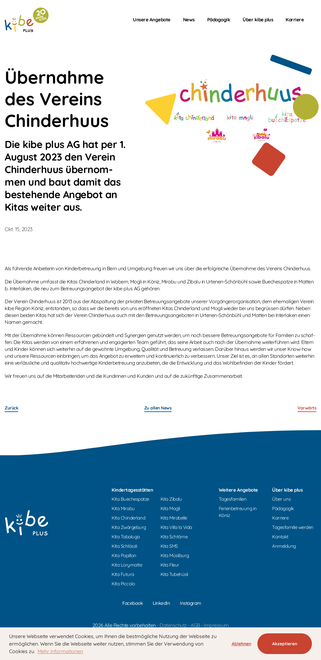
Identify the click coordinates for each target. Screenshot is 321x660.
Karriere (295, 20)
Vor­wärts (306, 408)
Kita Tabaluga (126, 537)
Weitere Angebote (238, 490)
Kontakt (280, 537)
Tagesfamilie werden (292, 527)
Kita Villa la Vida (176, 527)
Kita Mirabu (123, 508)
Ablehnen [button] (241, 644)
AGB (195, 625)
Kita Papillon (124, 555)
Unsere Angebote (152, 20)
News (189, 20)
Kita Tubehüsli (174, 574)
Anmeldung (284, 546)
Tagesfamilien (233, 499)
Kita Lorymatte (127, 565)
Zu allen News (158, 408)
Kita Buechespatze (130, 499)
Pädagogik (218, 20)
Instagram (190, 603)
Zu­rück (11, 408)
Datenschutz (173, 625)
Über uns (281, 499)
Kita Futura (123, 574)
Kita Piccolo (123, 584)
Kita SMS (169, 546)
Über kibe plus (258, 20)
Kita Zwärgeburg (129, 527)
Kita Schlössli (124, 546)
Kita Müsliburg (174, 555)
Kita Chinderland (128, 518)
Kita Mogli (170, 508)
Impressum (216, 625)
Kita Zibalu (171, 499)
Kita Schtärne (174, 537)
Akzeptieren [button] (284, 644)
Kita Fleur (169, 565)
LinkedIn (161, 603)
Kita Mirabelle (173, 518)
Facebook (132, 603)
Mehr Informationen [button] (60, 651)
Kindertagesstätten (132, 490)
